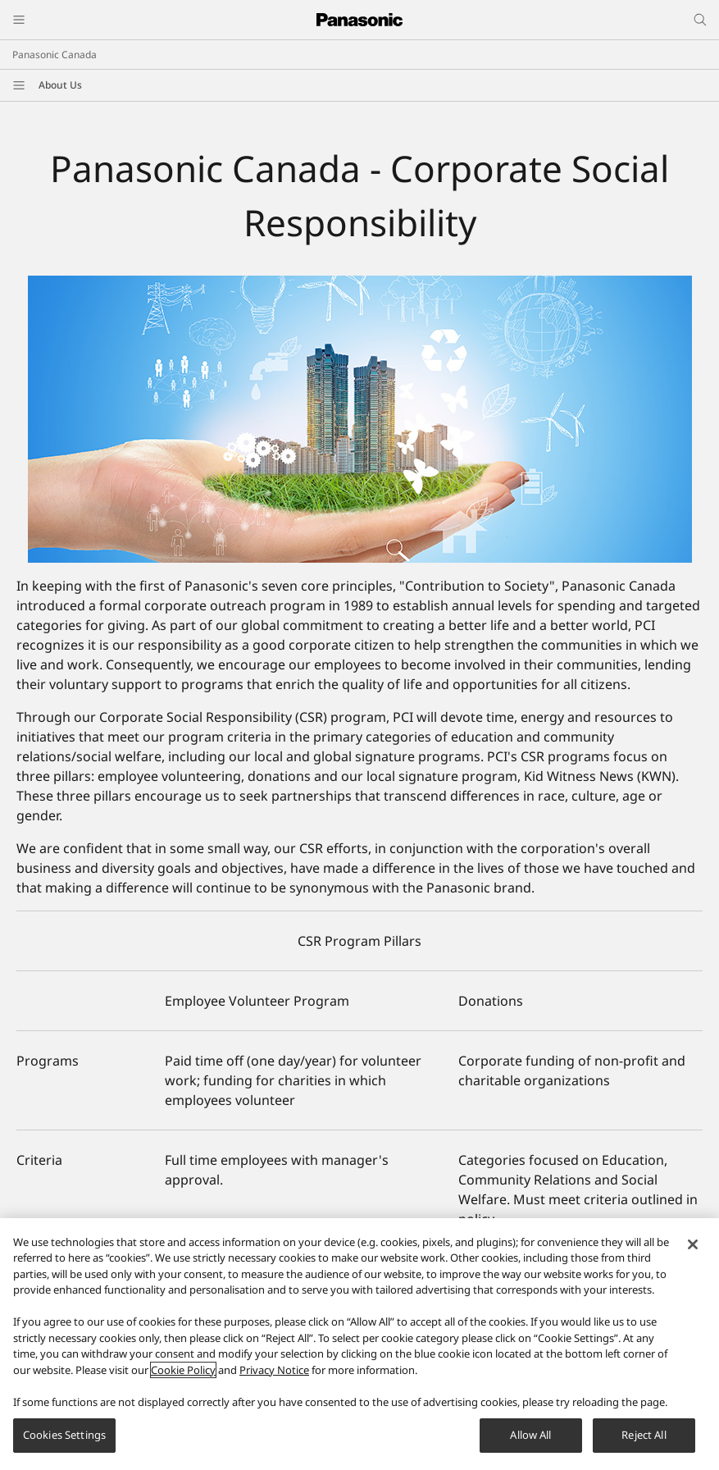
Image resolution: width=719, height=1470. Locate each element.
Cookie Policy (183, 1378)
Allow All (530, 1443)
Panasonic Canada (54, 55)
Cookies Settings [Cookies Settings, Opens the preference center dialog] (64, 1443)
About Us (60, 85)
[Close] (693, 1253)
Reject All (643, 1443)
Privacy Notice (274, 1378)
